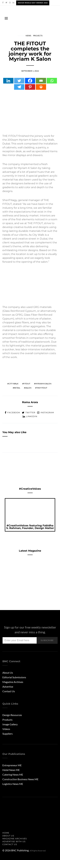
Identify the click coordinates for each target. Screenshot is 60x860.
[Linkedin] (8, 80)
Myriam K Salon (43, 383)
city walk (13, 383)
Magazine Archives (12, 681)
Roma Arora (30, 402)
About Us (7, 672)
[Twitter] (19, 80)
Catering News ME (12, 774)
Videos (6, 728)
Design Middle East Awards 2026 (33, 3)
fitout (26, 383)
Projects (37, 35)
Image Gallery (10, 724)
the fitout (41, 388)
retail (17, 388)
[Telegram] (19, 87)
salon (28, 388)
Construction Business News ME (20, 779)
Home (5, 833)
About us (8, 835)
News (28, 35)
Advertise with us (13, 841)
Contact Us (8, 691)
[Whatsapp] (52, 80)
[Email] (41, 80)
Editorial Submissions (14, 677)
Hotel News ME (11, 769)
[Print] (41, 87)
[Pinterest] (30, 87)
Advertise (7, 686)
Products (7, 719)
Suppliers (7, 733)
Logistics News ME (12, 783)
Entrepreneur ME (12, 765)
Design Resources (12, 714)
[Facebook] (30, 80)
